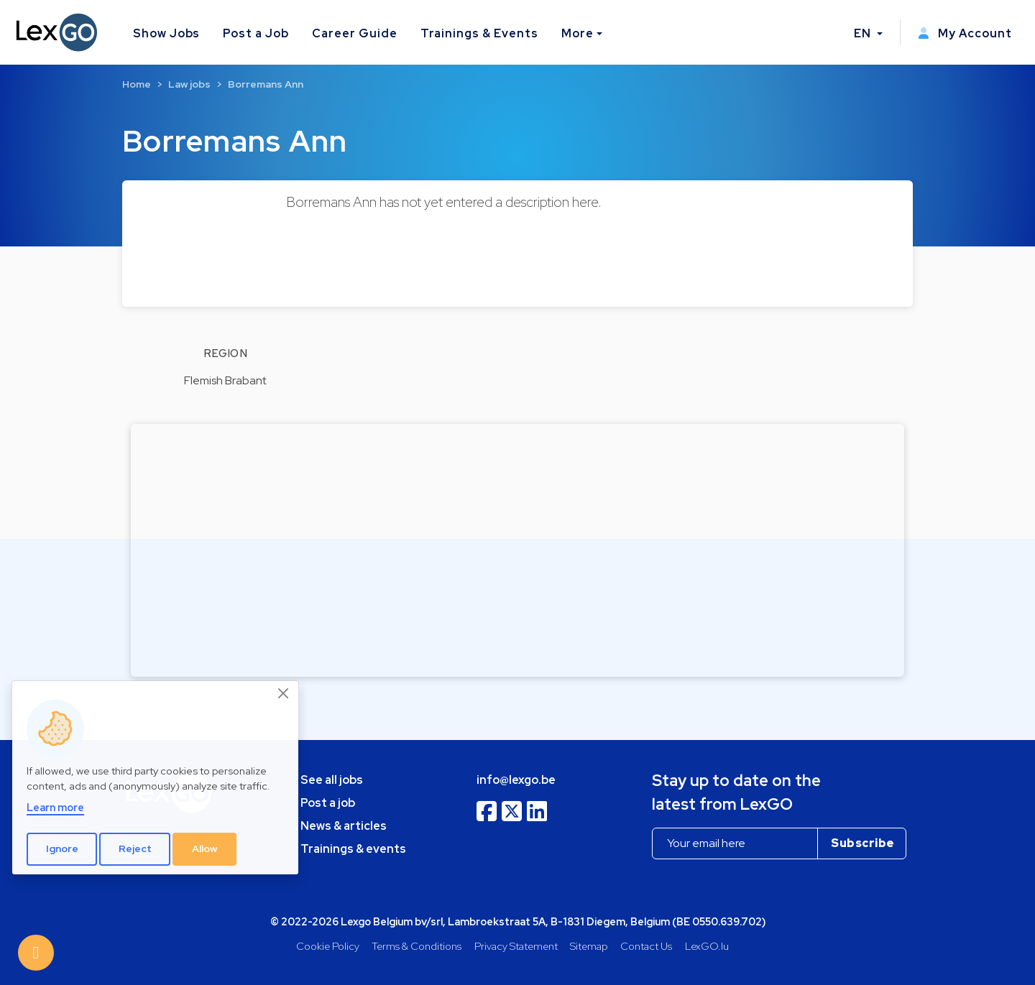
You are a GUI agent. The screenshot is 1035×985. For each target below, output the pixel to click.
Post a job (327, 802)
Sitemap (589, 946)
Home (136, 84)
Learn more (55, 807)
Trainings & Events (479, 33)
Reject (135, 848)
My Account (965, 33)
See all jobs (331, 779)
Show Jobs (167, 33)
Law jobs (189, 84)
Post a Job (256, 33)
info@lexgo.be (516, 779)
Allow (205, 848)
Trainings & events (353, 848)
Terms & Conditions (416, 946)
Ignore (62, 848)
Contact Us (646, 946)
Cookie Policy (327, 946)
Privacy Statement (516, 946)
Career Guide (354, 33)
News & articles (343, 825)
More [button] (577, 33)
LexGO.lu (707, 946)
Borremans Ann (265, 84)
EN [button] (864, 33)
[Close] (284, 693)
